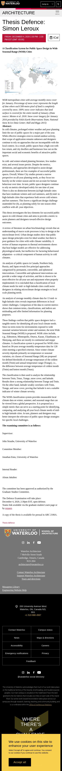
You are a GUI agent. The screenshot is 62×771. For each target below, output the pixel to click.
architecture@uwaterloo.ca (31, 564)
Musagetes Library (11, 587)
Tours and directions (31, 579)
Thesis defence (8, 523)
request (8, 508)
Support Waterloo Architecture (31, 575)
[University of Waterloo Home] (10, 4)
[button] (47, 4)
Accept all (20, 762)
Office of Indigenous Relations (40, 705)
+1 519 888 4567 (33, 615)
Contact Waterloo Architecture (31, 572)
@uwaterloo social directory (31, 677)
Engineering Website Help (14, 590)
